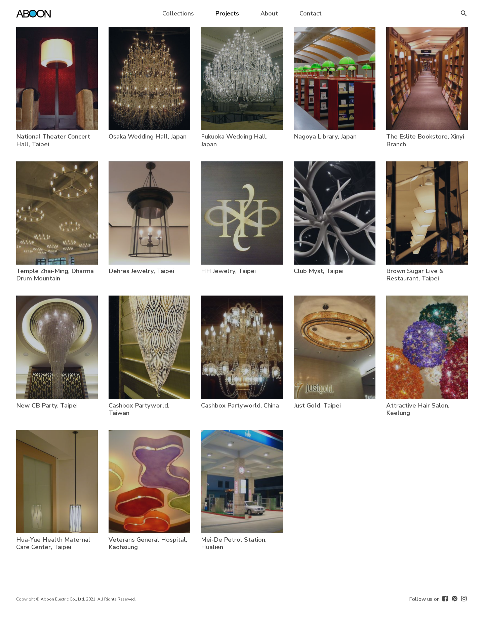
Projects (227, 13)
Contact (310, 13)
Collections (178, 13)
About (269, 13)
